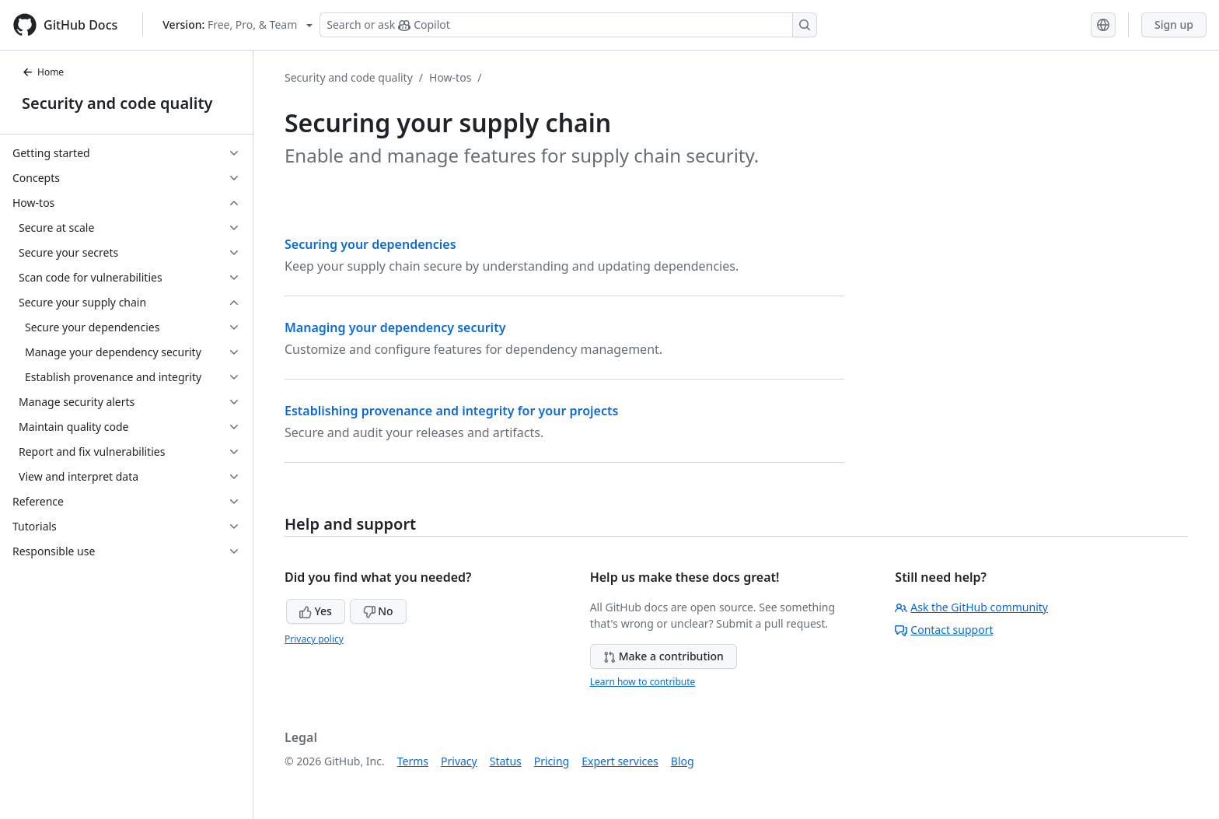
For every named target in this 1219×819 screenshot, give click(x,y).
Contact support (944, 629)
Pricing (551, 761)
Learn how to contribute (643, 681)
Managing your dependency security (395, 327)
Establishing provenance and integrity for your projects (451, 410)
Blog (682, 761)
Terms (412, 761)
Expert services (620, 761)
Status (506, 761)
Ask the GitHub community (971, 607)
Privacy (459, 761)
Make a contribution (663, 656)
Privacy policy (314, 639)
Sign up (1173, 24)
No (378, 611)
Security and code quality (117, 103)
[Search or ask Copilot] (568, 24)
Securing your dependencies (370, 244)
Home (43, 72)
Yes (315, 611)
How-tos (450, 77)
